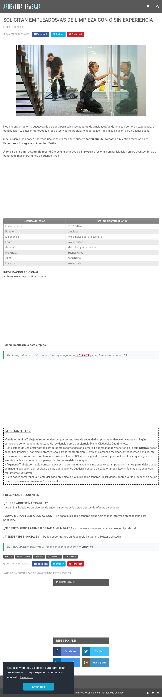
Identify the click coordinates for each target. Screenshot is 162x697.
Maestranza (54, 557)
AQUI (85, 547)
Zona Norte (70, 557)
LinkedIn (40, 143)
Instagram (25, 143)
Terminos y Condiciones (87, 692)
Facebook (9, 143)
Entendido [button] (38, 686)
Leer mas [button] (26, 677)
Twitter (53, 143)
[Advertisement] (81, 188)
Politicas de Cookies (112, 692)
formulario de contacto (101, 139)
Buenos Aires (23, 557)
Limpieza (39, 557)
